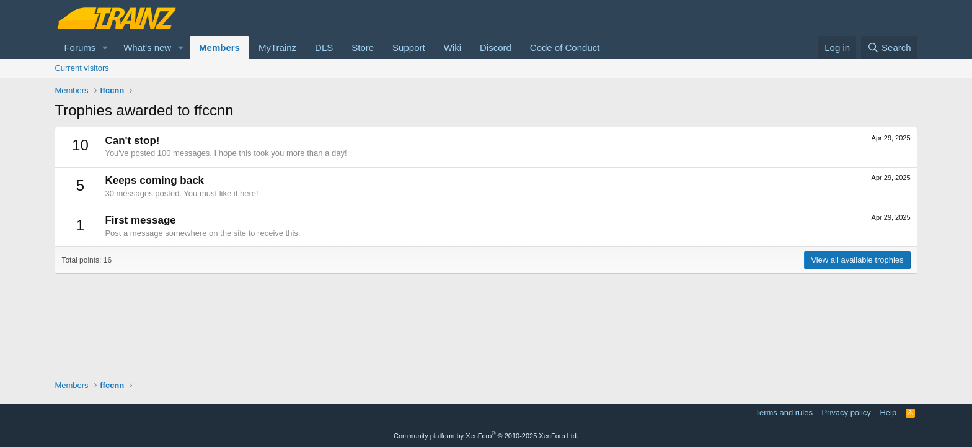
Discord (495, 47)
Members (219, 47)
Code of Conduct (565, 47)
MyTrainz (277, 47)
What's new (147, 47)
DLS (324, 47)
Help (888, 412)
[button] (105, 47)
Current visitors (81, 68)
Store (362, 47)
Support (408, 47)
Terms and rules (783, 412)
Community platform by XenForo (486, 436)
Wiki (452, 47)
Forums (79, 47)
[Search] (889, 47)
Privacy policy (845, 412)
